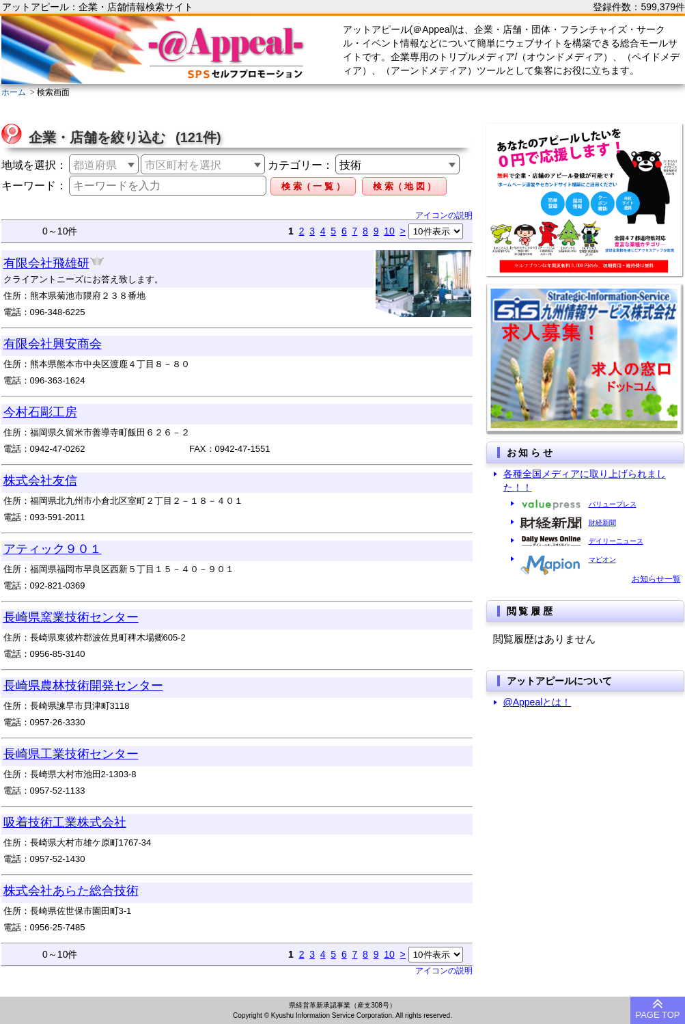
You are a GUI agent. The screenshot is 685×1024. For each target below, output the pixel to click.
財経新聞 (602, 522)
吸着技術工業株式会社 (64, 822)
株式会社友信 (40, 480)
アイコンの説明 (444, 215)
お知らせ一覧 (656, 579)
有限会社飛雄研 (46, 263)
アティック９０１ (52, 549)
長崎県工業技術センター (71, 754)
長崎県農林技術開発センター (83, 685)
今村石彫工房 (40, 412)
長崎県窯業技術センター (71, 617)
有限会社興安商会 (52, 344)
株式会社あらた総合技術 (71, 891)
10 (389, 231)
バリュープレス (613, 504)
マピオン (602, 559)
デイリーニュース (616, 541)
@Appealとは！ (537, 702)
